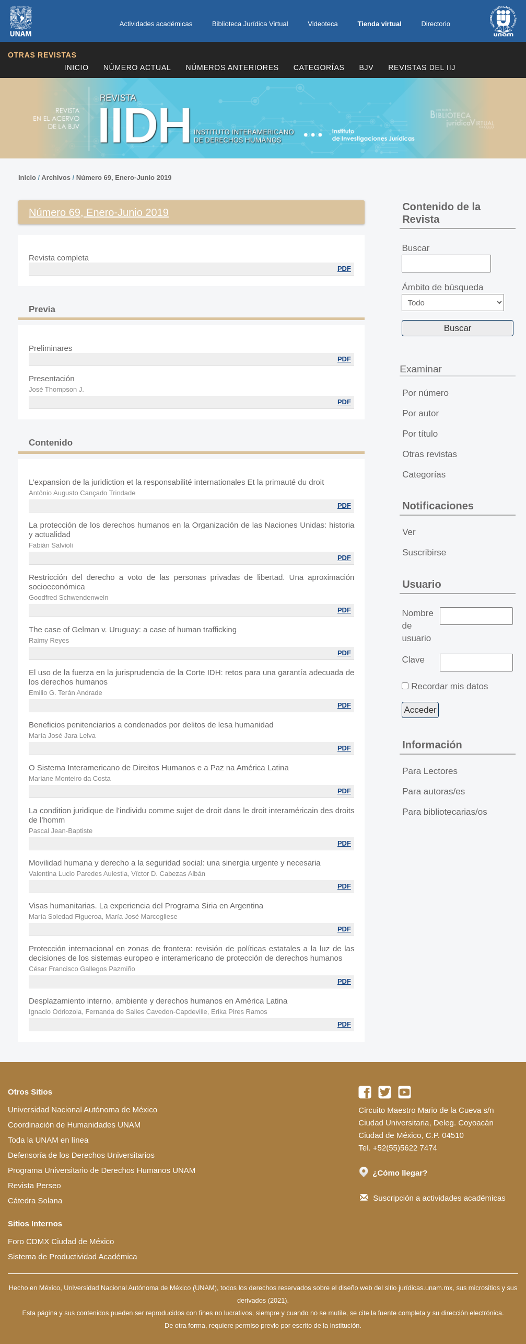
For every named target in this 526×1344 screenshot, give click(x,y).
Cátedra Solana (35, 1200)
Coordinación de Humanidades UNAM (74, 1124)
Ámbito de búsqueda (453, 296)
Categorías (319, 67)
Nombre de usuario (417, 625)
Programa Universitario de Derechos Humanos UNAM (101, 1170)
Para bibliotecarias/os (444, 812)
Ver (409, 532)
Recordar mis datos (449, 686)
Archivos (56, 177)
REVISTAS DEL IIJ (421, 67)
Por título (420, 434)
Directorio (435, 24)
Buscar (446, 257)
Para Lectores (430, 771)
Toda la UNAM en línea (48, 1139)
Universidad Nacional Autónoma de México (82, 1109)
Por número (425, 393)
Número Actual (137, 67)
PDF (344, 268)
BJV (366, 67)
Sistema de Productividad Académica (72, 1256)
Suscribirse (424, 552)
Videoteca (323, 24)
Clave (413, 660)
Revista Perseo (34, 1185)
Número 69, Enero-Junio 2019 (124, 177)
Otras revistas (42, 55)
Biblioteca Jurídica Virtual (250, 24)
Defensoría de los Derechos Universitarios (81, 1155)
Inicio (76, 67)
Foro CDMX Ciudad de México (61, 1241)
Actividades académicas (156, 24)
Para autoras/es (433, 791)
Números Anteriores (231, 67)
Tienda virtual (379, 24)
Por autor (420, 413)
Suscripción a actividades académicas (432, 1197)
